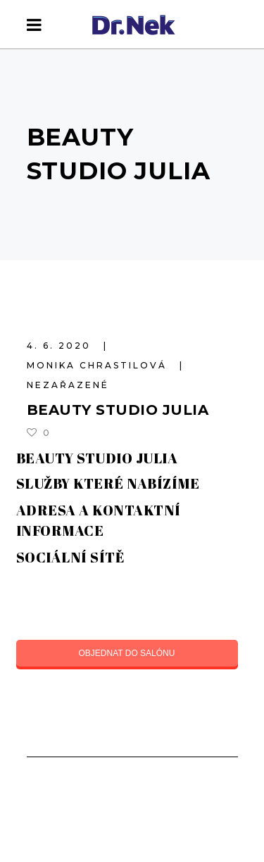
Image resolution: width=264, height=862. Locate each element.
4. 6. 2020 (61, 345)
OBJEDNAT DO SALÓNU (127, 653)
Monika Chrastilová (99, 365)
